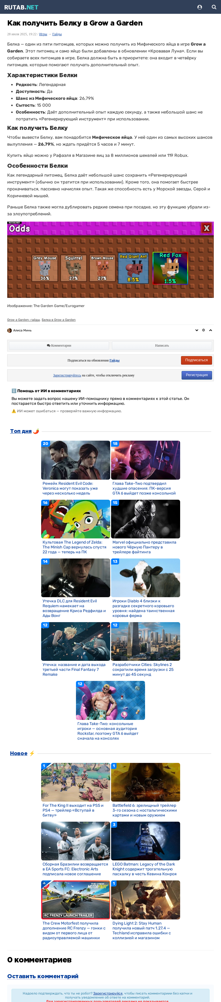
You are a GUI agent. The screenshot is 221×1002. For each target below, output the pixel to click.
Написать (162, 345)
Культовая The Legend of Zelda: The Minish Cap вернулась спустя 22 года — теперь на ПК (74, 547)
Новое (18, 753)
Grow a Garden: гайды (23, 320)
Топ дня (20, 431)
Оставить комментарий (43, 976)
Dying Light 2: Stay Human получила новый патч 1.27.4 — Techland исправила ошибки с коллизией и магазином (142, 930)
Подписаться (196, 360)
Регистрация (197, 375)
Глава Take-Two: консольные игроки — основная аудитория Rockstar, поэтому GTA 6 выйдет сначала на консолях (107, 731)
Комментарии (59, 345)
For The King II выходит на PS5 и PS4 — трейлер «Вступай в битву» (73, 810)
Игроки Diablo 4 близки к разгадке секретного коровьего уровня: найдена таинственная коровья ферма (144, 608)
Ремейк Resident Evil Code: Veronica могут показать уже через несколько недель (70, 488)
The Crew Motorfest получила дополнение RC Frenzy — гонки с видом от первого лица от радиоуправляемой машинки (74, 930)
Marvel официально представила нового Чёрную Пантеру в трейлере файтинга (144, 547)
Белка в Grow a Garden (59, 320)
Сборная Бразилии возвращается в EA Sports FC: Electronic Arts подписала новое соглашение (75, 869)
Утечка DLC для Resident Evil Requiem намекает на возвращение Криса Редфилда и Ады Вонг (74, 608)
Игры (43, 34)
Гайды (57, 34)
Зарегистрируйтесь (67, 375)
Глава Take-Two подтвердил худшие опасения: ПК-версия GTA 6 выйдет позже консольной (144, 488)
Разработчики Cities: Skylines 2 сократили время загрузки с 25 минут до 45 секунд (143, 669)
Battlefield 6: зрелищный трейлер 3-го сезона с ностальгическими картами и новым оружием (145, 810)
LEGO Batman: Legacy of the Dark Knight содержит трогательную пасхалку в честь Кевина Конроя (145, 869)
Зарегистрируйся (108, 993)
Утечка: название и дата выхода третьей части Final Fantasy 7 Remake (74, 669)
